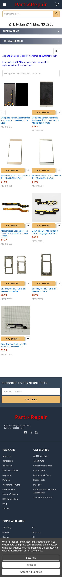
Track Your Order (10, 470)
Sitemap (6, 508)
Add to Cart (44, 112)
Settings (31, 557)
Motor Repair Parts (42, 475)
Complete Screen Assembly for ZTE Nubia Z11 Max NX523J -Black (15, 120)
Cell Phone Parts (40, 456)
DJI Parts (37, 485)
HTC (34, 527)
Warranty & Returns (11, 485)
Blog (4, 503)
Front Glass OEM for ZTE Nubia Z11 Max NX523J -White (46, 176)
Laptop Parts (39, 470)
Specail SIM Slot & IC (43, 497)
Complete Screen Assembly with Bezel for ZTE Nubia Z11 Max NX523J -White (45, 120)
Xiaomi (5, 537)
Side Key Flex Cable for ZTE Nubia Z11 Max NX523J (13, 345)
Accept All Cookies (31, 572)
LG (33, 537)
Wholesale (7, 466)
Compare (3, 112)
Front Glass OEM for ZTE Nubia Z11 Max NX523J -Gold (15, 176)
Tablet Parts (38, 461)
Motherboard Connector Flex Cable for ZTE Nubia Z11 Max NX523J (14, 233)
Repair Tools (39, 480)
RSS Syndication (10, 499)
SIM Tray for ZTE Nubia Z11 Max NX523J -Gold (44, 290)
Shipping (6, 475)
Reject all (31, 564)
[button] (56, 51)
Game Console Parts (42, 466)
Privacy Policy (8, 489)
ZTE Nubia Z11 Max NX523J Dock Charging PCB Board (45, 232)
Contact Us (7, 461)
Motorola (36, 532)
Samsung (6, 527)
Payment (6, 480)
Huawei (5, 532)
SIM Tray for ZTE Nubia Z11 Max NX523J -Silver (13, 290)
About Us (6, 456)
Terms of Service (10, 494)
